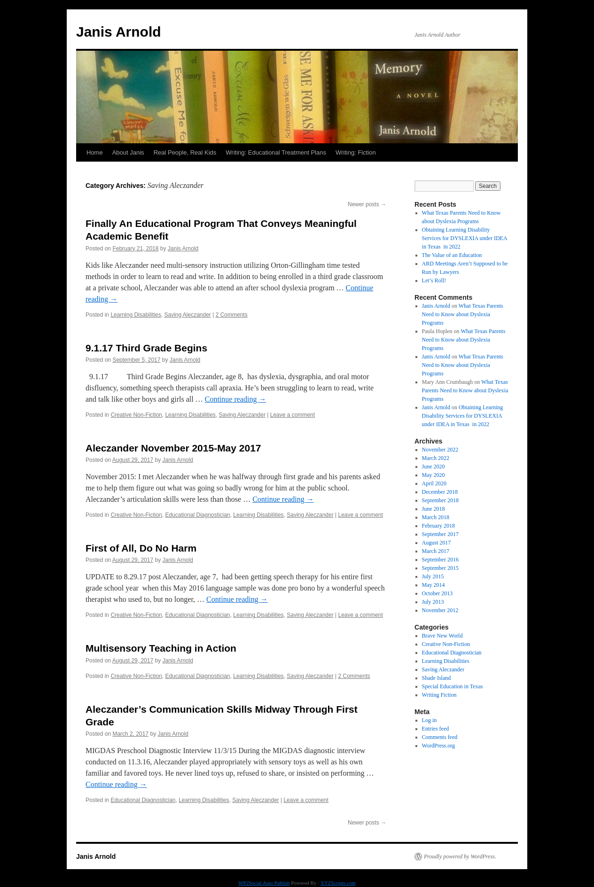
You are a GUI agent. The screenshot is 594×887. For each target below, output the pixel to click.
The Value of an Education (452, 255)
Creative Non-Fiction (136, 415)
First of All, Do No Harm (141, 548)
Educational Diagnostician (197, 515)
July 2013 (433, 602)
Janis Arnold (118, 31)
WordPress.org (438, 745)
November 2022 (440, 449)
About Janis (128, 152)
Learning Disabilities (135, 314)
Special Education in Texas (452, 686)
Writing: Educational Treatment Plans (276, 152)
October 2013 (437, 593)
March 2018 (435, 517)
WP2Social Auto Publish (263, 883)
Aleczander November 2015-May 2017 (173, 448)
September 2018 (440, 500)
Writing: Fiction (356, 152)
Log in (429, 720)
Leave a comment (292, 415)
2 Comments (232, 314)
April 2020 (434, 483)
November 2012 (440, 610)
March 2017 (435, 551)
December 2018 (440, 492)
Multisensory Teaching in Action (161, 648)
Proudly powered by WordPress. (460, 856)
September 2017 (440, 534)
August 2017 (436, 542)
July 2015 (433, 576)
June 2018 (433, 509)
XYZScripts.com (338, 883)
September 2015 (440, 568)
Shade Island (436, 678)
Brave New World (442, 635)
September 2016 (440, 559)
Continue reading (235, 399)
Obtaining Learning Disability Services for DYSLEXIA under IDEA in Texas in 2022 (464, 238)
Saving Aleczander (187, 314)
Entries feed (435, 728)
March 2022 (435, 458)
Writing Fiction (439, 695)
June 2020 (433, 466)
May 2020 (433, 475)
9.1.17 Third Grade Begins (146, 347)
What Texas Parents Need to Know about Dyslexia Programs (462, 314)
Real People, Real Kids (185, 152)
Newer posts (367, 204)
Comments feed (440, 737)
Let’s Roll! (434, 280)
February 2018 (438, 525)
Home (94, 152)
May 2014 (433, 585)
